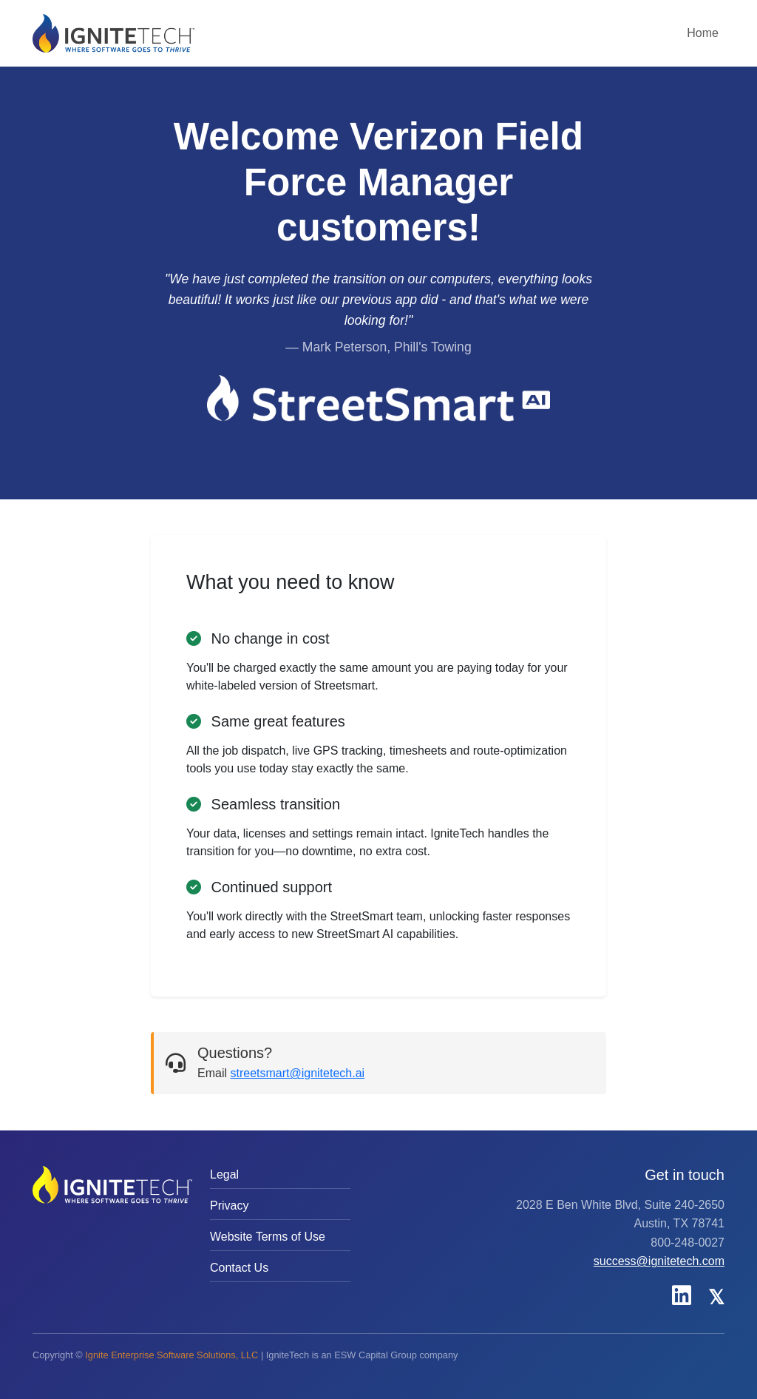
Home (703, 33)
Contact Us (239, 1267)
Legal (224, 1174)
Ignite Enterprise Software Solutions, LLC (171, 1355)
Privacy (229, 1205)
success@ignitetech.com (659, 1261)
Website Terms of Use (267, 1236)
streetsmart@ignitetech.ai (297, 1073)
